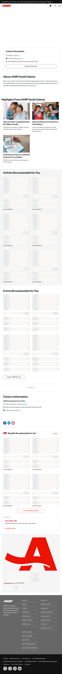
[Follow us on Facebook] (4, 423)
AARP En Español (45, 604)
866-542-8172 (14, 55)
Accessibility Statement (39, 658)
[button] (55, 6)
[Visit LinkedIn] (20, 668)
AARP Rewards (26, 616)
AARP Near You (26, 624)
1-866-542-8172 (22, 404)
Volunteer (24, 608)
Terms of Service (26, 658)
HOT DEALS (10, 521)
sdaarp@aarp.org (17, 58)
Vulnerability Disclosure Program (48, 661)
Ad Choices (6, 664)
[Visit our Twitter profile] (9, 423)
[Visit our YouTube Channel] (13, 423)
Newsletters (44, 608)
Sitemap (5, 658)
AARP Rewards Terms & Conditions (13, 661)
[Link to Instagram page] (15, 668)
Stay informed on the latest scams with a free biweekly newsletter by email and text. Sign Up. (27, 1)
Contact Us (44, 600)
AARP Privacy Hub (14, 658)
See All (55, 433)
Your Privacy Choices (17, 664)
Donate (24, 604)
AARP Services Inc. (46, 628)
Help (50, 6)
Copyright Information (30, 661)
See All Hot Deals (10, 528)
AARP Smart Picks (27, 620)
